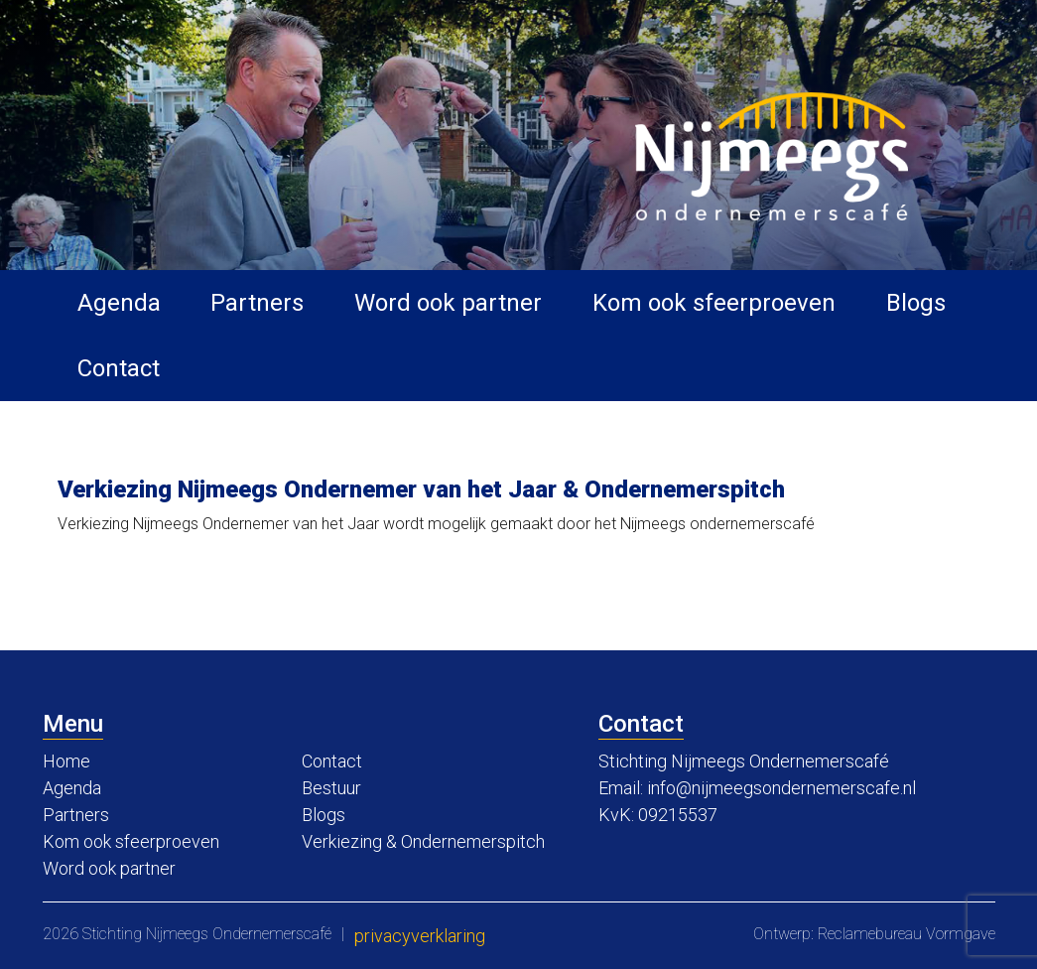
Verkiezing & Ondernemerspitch (423, 841)
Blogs (916, 303)
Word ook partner (448, 303)
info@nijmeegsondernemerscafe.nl (781, 787)
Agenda (119, 303)
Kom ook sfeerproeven (714, 303)
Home (66, 761)
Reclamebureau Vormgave (906, 933)
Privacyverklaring (419, 935)
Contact (118, 368)
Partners (257, 303)
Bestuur (331, 787)
